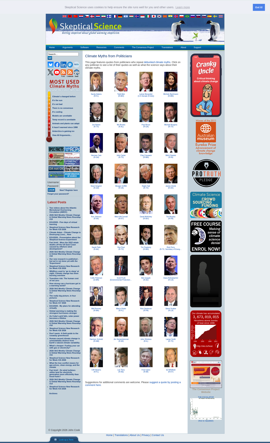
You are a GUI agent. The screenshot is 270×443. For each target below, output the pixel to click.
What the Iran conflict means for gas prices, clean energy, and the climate (65, 365)
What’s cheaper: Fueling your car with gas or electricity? (65, 346)
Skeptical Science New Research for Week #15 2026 (64, 359)
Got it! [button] (258, 7)
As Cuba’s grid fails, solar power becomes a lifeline (64, 317)
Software (84, 47)
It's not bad (57, 104)
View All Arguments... (62, 135)
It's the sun (57, 100)
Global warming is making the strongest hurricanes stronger (63, 312)
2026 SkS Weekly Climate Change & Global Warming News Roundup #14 (65, 381)
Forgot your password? (58, 194)
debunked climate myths (157, 62)
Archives (53, 393)
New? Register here (69, 190)
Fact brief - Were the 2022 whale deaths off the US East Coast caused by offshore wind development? (64, 245)
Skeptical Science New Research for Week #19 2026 (64, 228)
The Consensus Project (143, 47)
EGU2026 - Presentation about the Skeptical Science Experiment (65, 238)
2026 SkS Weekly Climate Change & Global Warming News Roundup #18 (65, 254)
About (183, 47)
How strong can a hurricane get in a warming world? (65, 284)
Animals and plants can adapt (65, 123)
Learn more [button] (183, 7)
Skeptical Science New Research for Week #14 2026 (64, 387)
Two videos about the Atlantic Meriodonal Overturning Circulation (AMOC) (63, 210)
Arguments (67, 47)
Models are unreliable (62, 116)
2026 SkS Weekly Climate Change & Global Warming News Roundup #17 (65, 290)
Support (197, 47)
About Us (135, 435)
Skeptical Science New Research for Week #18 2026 (64, 267)
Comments (119, 47)
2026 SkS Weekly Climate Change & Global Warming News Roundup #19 (65, 217)
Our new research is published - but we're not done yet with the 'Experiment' (64, 261)
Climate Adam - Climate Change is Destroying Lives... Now (65, 233)
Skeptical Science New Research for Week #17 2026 (64, 302)
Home (52, 47)
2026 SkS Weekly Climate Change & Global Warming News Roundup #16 (65, 323)
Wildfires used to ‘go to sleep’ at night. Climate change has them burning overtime (64, 273)
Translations (167, 47)
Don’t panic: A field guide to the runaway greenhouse (64, 334)
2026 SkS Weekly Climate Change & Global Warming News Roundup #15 (65, 352)
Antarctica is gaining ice (63, 131)
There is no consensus (62, 108)
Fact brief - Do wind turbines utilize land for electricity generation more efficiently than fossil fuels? (64, 373)
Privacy (146, 435)
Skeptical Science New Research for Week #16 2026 (64, 329)
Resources (101, 47)
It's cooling (57, 112)
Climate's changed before (64, 96)
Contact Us (158, 435)
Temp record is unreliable (64, 119)
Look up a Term (66, 440)
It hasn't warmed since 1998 (65, 127)
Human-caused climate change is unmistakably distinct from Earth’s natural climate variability (65, 340)
